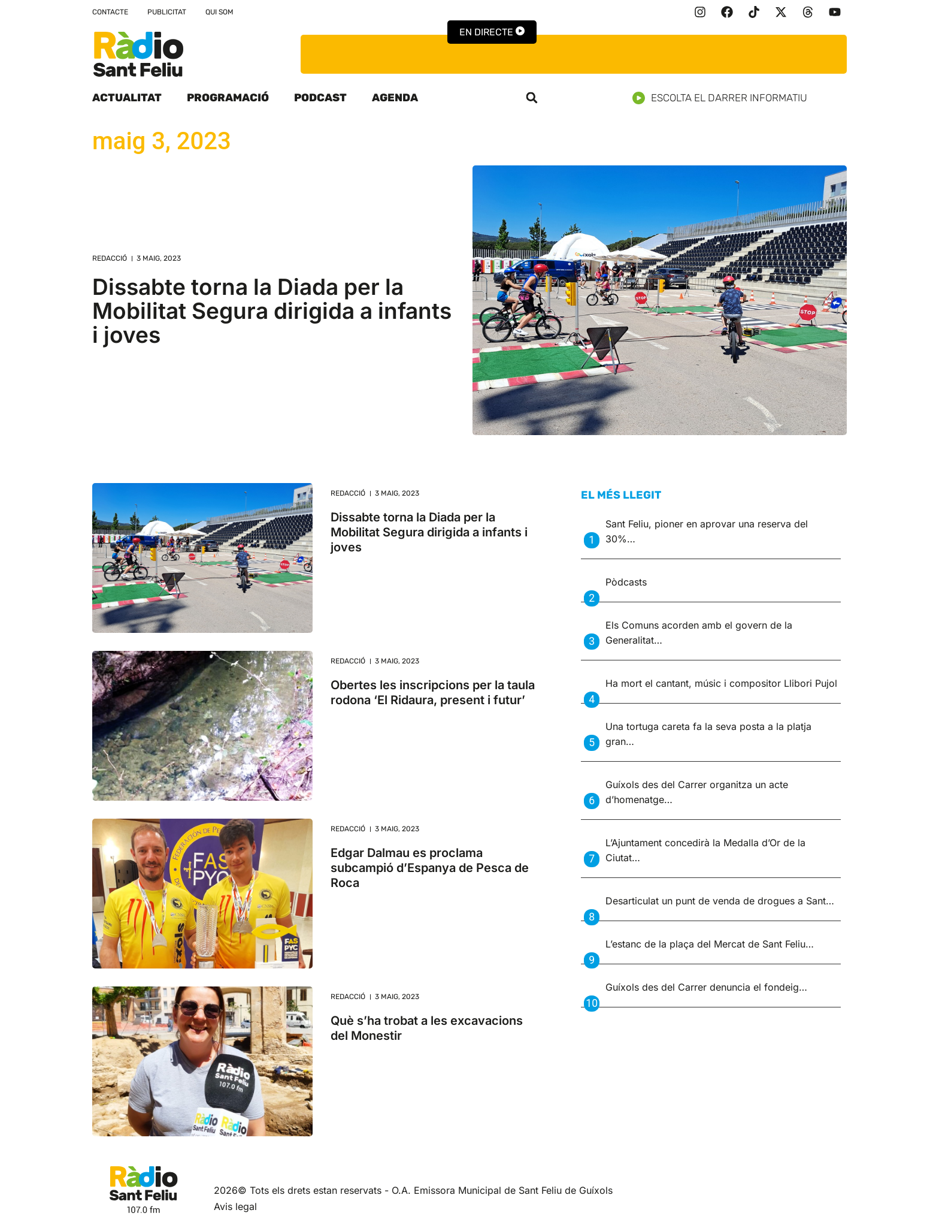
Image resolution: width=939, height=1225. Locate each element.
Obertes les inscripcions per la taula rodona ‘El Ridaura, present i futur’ (433, 692)
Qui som (219, 12)
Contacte (110, 12)
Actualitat (127, 97)
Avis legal (235, 1206)
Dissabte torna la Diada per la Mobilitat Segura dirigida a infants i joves (272, 310)
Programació (228, 97)
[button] (532, 98)
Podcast (320, 97)
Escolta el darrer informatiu (724, 98)
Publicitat (166, 12)
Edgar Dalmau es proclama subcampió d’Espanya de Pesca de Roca (430, 868)
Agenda (395, 97)
